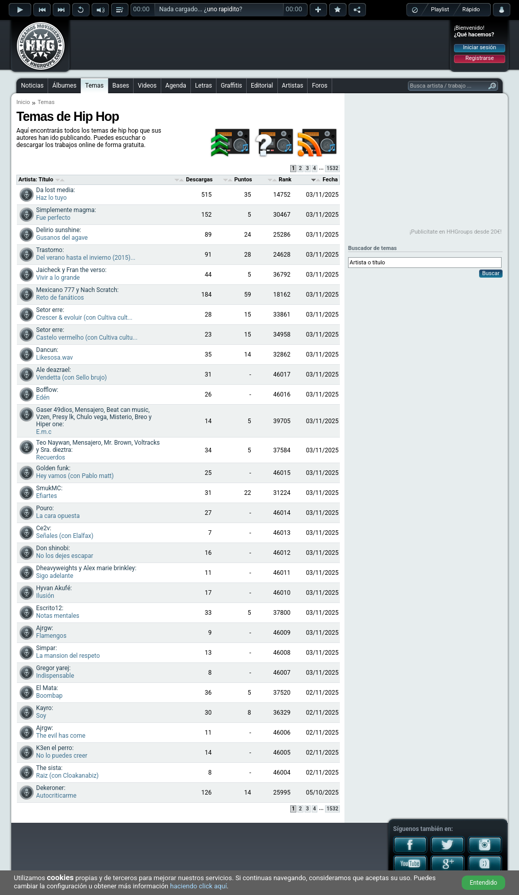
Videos (147, 85)
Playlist (440, 9)
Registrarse (479, 58)
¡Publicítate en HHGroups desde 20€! (455, 231)
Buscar (491, 273)
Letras (203, 85)
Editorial (262, 85)
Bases (121, 85)
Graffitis (231, 85)
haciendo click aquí (198, 886)
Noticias (32, 85)
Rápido (471, 9)
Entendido (484, 882)
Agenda (175, 85)
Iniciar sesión (479, 47)
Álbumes (64, 85)
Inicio (23, 102)
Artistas (293, 85)
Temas (94, 85)
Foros (319, 85)
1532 (332, 168)
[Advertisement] (260, 45)
